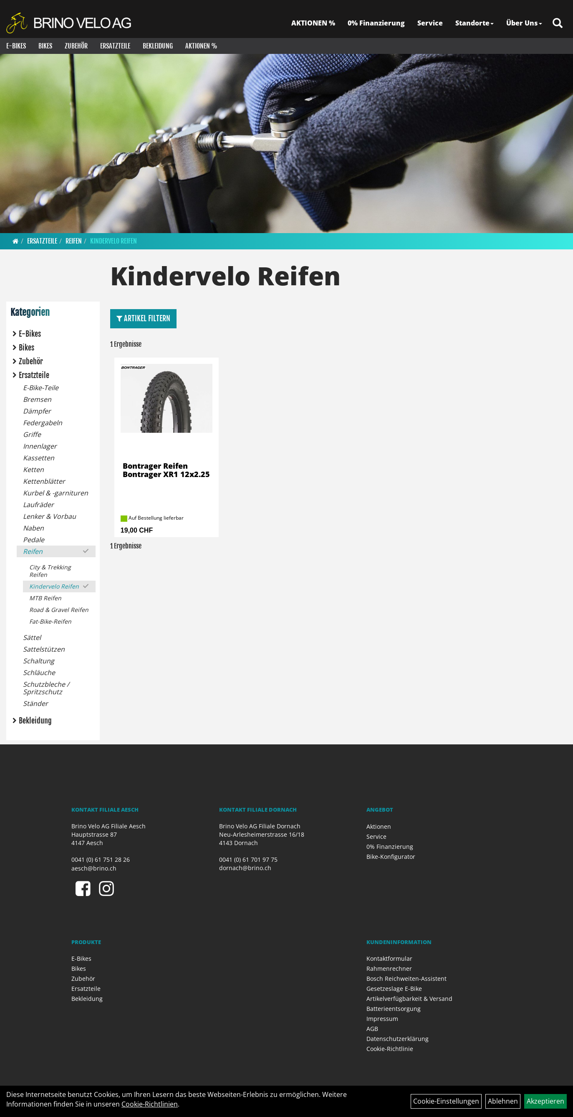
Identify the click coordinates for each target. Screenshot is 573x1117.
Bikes (45, 46)
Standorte (474, 23)
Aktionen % (201, 46)
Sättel (32, 637)
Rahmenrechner (389, 968)
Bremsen (37, 399)
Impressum (382, 1019)
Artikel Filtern (143, 318)
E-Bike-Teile (40, 387)
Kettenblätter (44, 481)
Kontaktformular (389, 958)
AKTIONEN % (313, 23)
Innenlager (40, 446)
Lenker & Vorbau (49, 516)
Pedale (33, 539)
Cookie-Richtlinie (389, 1049)
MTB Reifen (45, 598)
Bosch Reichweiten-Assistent (406, 978)
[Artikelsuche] (558, 23)
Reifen (74, 241)
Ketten (33, 469)
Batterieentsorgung (393, 1009)
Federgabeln (42, 422)
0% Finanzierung (376, 23)
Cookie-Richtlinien (149, 1104)
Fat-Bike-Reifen (50, 621)
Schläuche (39, 672)
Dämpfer (37, 411)
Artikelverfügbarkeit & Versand (409, 999)
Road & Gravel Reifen (58, 610)
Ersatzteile (115, 46)
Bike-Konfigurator (390, 857)
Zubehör (76, 46)
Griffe (32, 434)
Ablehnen (503, 1101)
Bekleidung (158, 46)
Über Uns (524, 23)
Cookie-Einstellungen (446, 1101)
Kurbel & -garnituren (55, 493)
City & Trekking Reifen (50, 571)
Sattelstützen (44, 649)
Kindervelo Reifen (113, 241)
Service (430, 23)
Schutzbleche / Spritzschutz (46, 688)
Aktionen (378, 826)
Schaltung (38, 660)
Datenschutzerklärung (397, 1039)
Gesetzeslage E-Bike (394, 989)
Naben (33, 528)
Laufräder (38, 504)
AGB (372, 1029)
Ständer (35, 703)
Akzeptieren (545, 1101)
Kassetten (38, 457)
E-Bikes (16, 46)
